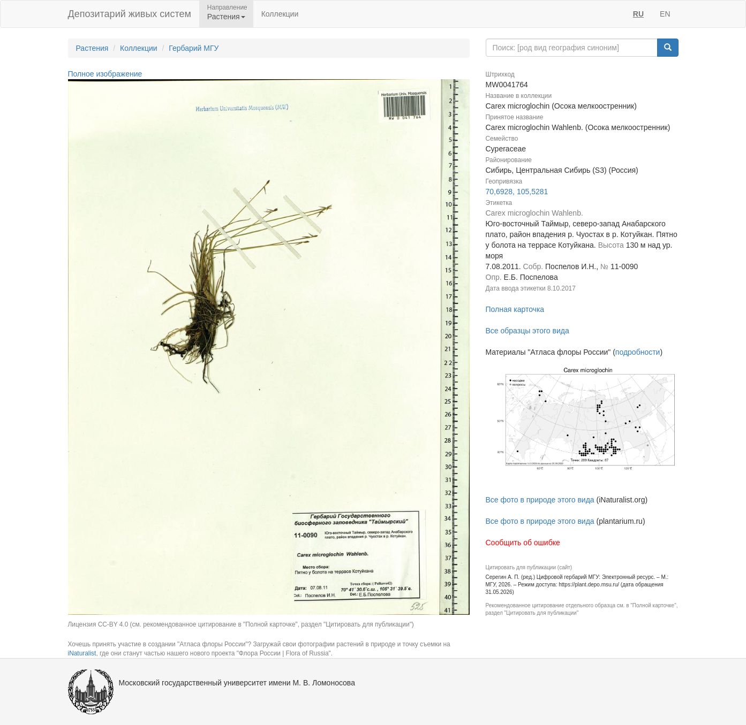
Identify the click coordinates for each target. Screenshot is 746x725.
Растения (92, 48)
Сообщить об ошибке (523, 542)
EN (665, 14)
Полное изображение (105, 74)
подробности (637, 352)
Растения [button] (226, 16)
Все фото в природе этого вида (540, 499)
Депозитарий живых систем (129, 14)
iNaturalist (82, 653)
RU (638, 14)
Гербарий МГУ (193, 48)
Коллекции (280, 14)
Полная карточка (515, 309)
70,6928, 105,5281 (517, 191)
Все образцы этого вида (527, 330)
